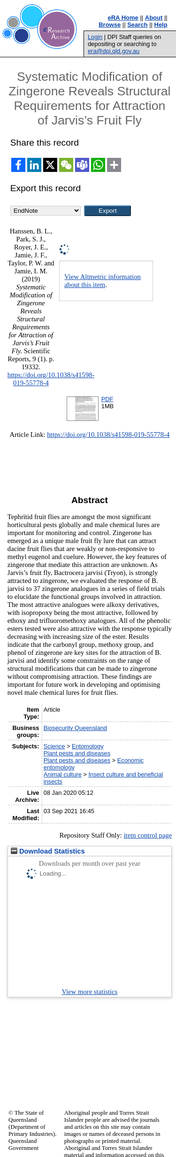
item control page (147, 835)
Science (54, 746)
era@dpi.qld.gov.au (113, 50)
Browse (110, 24)
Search (137, 24)
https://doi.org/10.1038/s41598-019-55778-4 (108, 434)
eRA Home (123, 17)
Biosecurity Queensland (75, 727)
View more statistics (90, 991)
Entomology (88, 746)
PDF (107, 399)
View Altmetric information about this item (102, 280)
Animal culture (63, 774)
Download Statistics (48, 851)
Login (95, 36)
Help (161, 24)
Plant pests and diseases (77, 753)
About (154, 17)
